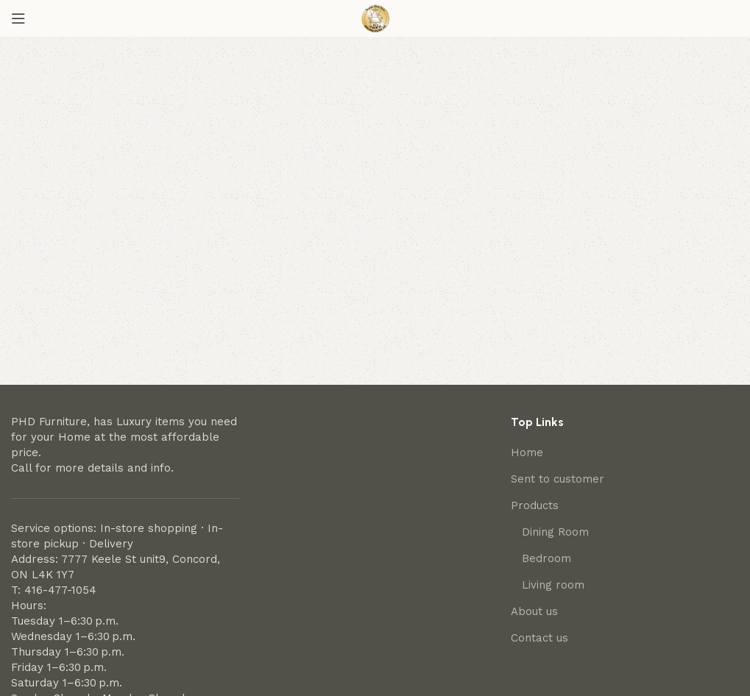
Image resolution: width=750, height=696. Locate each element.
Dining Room (555, 532)
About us (534, 611)
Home (527, 452)
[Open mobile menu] (18, 18)
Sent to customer (557, 479)
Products (535, 505)
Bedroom (546, 558)
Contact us (539, 637)
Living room (553, 585)
